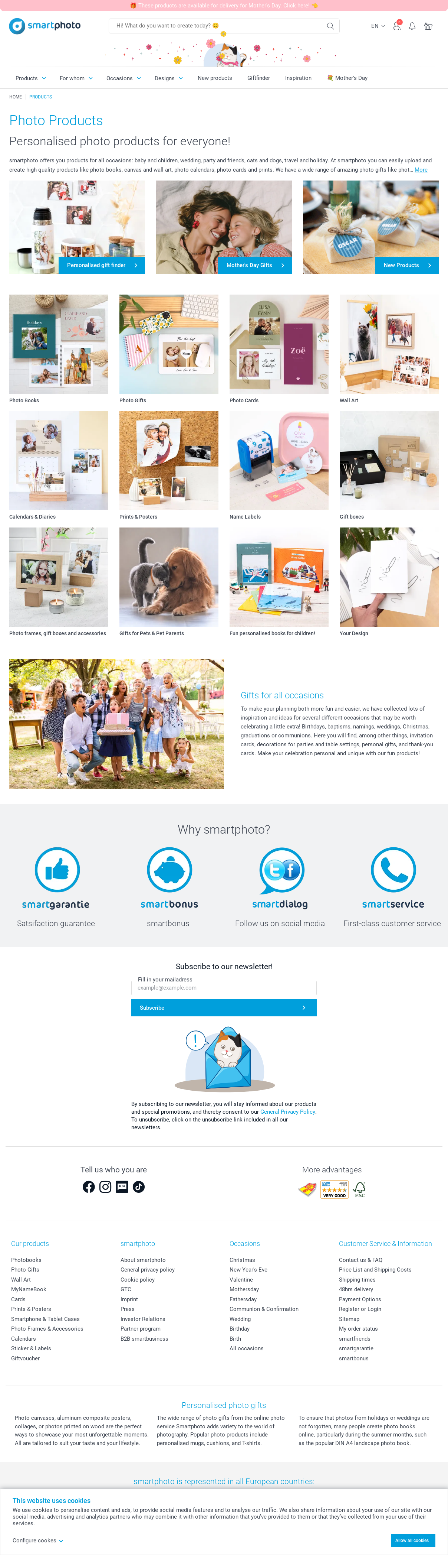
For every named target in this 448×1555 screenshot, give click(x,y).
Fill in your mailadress (165, 979)
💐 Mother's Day (347, 78)
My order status (358, 1328)
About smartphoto (143, 1260)
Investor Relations (143, 1319)
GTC (126, 1289)
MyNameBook (28, 1289)
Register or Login (360, 1309)
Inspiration (298, 78)
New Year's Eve (248, 1269)
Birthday (240, 1328)
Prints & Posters (31, 1309)
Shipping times (357, 1279)
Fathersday (243, 1299)
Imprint (129, 1299)
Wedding (240, 1319)
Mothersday (244, 1289)
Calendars (23, 1338)
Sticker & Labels (31, 1348)
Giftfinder (258, 78)
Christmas (242, 1260)
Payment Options (360, 1299)
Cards (18, 1299)
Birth (235, 1338)
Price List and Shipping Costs (375, 1269)
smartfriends (354, 1338)
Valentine (241, 1279)
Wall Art (21, 1279)
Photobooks (26, 1260)
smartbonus (354, 1358)
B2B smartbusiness (144, 1338)
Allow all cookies (412, 1540)
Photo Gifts (25, 1269)
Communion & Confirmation (264, 1309)
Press (128, 1309)
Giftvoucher (25, 1358)
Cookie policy (138, 1279)
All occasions (247, 1348)
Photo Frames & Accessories (47, 1328)
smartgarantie (356, 1348)
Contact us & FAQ (360, 1260)
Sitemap (349, 1319)
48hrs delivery (356, 1289)
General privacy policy (148, 1269)
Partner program (141, 1328)
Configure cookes (38, 1540)
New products (215, 78)
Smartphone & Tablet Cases (45, 1319)
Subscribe (152, 1007)
